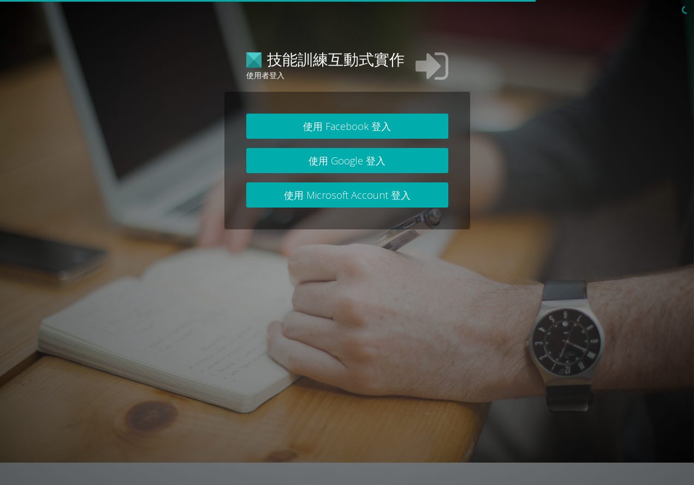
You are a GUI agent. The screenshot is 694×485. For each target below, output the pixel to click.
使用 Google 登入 (347, 160)
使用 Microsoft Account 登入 (347, 195)
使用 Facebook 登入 (347, 126)
